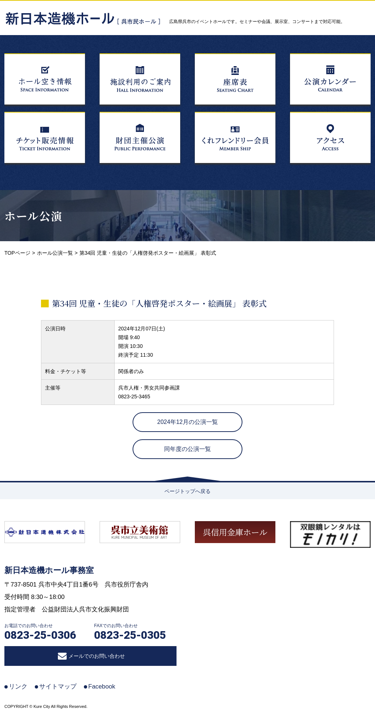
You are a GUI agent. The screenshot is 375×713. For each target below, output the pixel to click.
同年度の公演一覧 (187, 449)
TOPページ (17, 253)
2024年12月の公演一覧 (187, 422)
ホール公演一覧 (55, 253)
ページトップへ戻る (187, 491)
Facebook (101, 686)
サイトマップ (58, 686)
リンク (18, 686)
